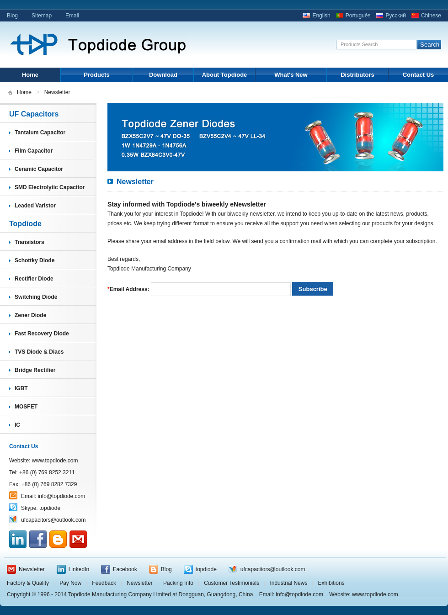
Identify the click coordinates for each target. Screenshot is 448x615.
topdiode (49, 508)
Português (358, 15)
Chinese (431, 15)
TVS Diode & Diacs (39, 352)
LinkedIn (79, 569)
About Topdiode (224, 74)
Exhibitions (331, 583)
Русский (395, 15)
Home (30, 74)
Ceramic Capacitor (39, 169)
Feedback (104, 583)
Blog (12, 15)
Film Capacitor (34, 151)
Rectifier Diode (34, 279)
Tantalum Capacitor (40, 132)
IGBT (21, 388)
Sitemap (42, 15)
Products (96, 74)
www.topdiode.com (55, 460)
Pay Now (70, 583)
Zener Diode (30, 315)
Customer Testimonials (231, 583)
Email (72, 15)
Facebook (125, 569)
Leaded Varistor (35, 205)
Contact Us (418, 74)
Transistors (29, 242)
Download (163, 74)
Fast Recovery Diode (42, 333)
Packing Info (178, 583)
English (321, 15)
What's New (290, 74)
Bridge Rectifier (35, 370)
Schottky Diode (34, 260)
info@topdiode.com (61, 496)
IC (17, 425)
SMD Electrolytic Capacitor (50, 187)
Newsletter (32, 569)
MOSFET (26, 406)
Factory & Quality (28, 583)
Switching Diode (36, 297)
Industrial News (288, 583)
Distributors (357, 74)
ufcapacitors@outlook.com (53, 520)
